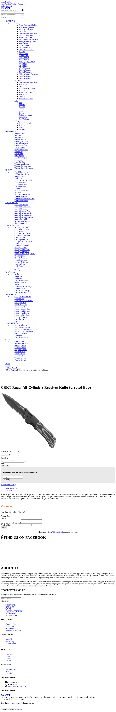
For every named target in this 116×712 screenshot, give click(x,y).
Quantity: (4, 458)
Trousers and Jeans (26, 99)
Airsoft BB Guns (20, 209)
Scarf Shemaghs (20, 319)
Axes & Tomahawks (21, 190)
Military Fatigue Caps (22, 311)
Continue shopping (8, 710)
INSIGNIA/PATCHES (13, 612)
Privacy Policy (10, 644)
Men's (16, 23)
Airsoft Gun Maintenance (23, 217)
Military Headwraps (21, 313)
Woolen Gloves (20, 360)
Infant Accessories (25, 123)
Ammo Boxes (19, 133)
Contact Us (15, 4)
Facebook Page (10, 670)
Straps (16, 268)
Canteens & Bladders (22, 235)
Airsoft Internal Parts (22, 219)
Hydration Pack (20, 282)
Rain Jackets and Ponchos (28, 39)
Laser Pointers (19, 148)
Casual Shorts (24, 45)
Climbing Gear (19, 237)
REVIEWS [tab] (9, 491)
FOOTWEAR (10, 606)
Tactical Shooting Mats (22, 166)
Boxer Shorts (24, 43)
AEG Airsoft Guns (21, 205)
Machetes (17, 192)
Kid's (16, 101)
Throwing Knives (20, 184)
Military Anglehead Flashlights (25, 329)
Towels (17, 270)
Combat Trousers (25, 70)
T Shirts (22, 52)
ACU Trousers (24, 76)
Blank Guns (18, 137)
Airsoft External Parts (22, 211)
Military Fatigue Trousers (28, 74)
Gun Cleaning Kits (21, 143)
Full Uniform (24, 119)
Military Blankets (20, 248)
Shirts (21, 111)
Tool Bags (18, 278)
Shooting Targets (20, 158)
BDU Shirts (23, 66)
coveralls (22, 31)
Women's (17, 80)
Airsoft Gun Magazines (22, 215)
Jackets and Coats (25, 37)
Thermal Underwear (26, 29)
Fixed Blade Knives (21, 172)
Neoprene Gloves (20, 350)
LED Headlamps (20, 325)
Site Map (8, 661)
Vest (20, 103)
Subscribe (5, 602)
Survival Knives (20, 182)
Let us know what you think (11, 524)
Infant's (17, 121)
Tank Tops (23, 94)
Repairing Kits (19, 256)
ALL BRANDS (11, 616)
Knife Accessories (21, 201)
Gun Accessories (20, 139)
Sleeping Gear (19, 264)
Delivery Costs (10, 629)
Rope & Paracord (20, 258)
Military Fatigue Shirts (27, 62)
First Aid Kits (19, 244)
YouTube (8, 674)
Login (3, 2)
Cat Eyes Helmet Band (22, 297)
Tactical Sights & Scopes (23, 168)
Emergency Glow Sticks (23, 241)
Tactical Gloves (20, 358)
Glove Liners (19, 342)
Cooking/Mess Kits (21, 239)
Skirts (21, 86)
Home (3, 4)
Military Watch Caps (22, 315)
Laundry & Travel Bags (23, 286)
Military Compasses (21, 252)
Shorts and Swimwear (27, 88)
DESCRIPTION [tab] (11, 488)
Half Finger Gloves (21, 344)
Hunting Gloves (20, 346)
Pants (21, 127)
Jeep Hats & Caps (20, 305)
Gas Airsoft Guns (20, 223)
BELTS (8, 610)
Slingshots (18, 160)
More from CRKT (8, 485)
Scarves (17, 321)
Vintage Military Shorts (27, 41)
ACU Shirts (23, 64)
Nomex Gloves (19, 352)
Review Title (5, 516)
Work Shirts (23, 54)
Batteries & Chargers (22, 221)
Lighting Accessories (22, 327)
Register (8, 2)
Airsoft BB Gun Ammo (22, 207)
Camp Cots (18, 231)
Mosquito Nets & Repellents (24, 254)
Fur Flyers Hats (20, 303)
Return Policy (10, 627)
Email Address (6, 526)
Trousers (22, 113)
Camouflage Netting (21, 229)
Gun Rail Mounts (20, 146)
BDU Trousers (24, 78)
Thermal (22, 105)
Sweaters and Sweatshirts (28, 33)
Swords (17, 188)
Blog (7, 672)
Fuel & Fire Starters (21, 246)
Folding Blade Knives (22, 174)
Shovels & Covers (21, 262)
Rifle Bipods (19, 156)
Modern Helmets (20, 317)
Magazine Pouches (21, 150)
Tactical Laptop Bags (22, 290)
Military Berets (19, 307)
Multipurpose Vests (26, 35)
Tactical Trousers (25, 72)
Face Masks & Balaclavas (23, 301)
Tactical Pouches (20, 293)
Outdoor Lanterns (20, 333)
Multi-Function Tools (22, 195)
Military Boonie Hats (22, 309)
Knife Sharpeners (20, 197)
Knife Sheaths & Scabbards (24, 199)
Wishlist (8, 4)
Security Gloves (20, 356)
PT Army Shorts (25, 48)
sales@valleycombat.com (17, 687)
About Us (8, 640)
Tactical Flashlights (21, 337)
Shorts (21, 109)
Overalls (22, 97)
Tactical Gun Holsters (22, 164)
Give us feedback (59, 533)
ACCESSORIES (11, 614)
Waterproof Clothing (26, 27)
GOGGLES (9, 608)
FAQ (7, 646)
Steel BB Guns (19, 162)
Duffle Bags (18, 276)
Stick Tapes (18, 266)
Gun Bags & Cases (21, 141)
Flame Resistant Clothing (28, 25)
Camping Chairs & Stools (23, 233)
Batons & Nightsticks (22, 227)
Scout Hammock (20, 260)
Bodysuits (22, 129)
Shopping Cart (10, 625)
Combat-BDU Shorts (26, 50)
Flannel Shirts (24, 56)
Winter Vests (23, 84)
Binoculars (18, 135)
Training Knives (20, 186)
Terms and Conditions (13, 631)
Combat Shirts (24, 58)
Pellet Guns (18, 154)
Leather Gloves (20, 348)
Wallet (16, 284)
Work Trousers (24, 68)
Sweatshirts (23, 117)
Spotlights (18, 335)
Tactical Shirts (24, 60)
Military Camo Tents (22, 250)
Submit (6, 480)
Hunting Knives (20, 176)
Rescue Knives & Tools (23, 180)
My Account (9, 655)
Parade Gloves (19, 354)
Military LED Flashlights (23, 331)
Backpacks (18, 274)
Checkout (18, 710)
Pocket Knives (19, 178)
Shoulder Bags (19, 288)
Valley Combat (6, 6)
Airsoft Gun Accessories (23, 213)
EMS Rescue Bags (21, 280)
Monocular (18, 152)
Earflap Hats (19, 299)
